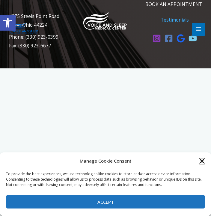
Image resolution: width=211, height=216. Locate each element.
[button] (202, 161)
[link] (8, 23)
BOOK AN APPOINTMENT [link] (173, 4)
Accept (105, 202)
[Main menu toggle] (198, 29)
